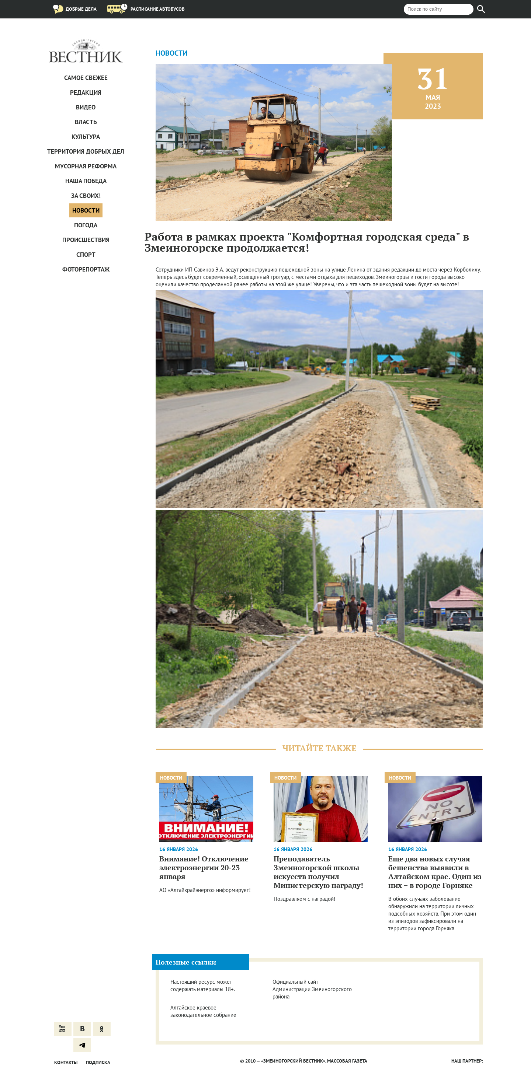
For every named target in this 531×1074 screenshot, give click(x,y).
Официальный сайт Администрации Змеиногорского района (312, 989)
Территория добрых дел (85, 151)
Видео (86, 107)
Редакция (85, 92)
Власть (86, 122)
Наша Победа (86, 181)
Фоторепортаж (86, 269)
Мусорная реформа (86, 166)
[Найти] (481, 9)
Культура (86, 137)
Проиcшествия (86, 240)
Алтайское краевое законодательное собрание (203, 1011)
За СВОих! (86, 196)
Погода (85, 225)
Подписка (98, 1062)
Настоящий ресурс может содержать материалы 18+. (202, 985)
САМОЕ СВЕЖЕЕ (86, 78)
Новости (86, 210)
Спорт (86, 255)
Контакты (65, 1062)
